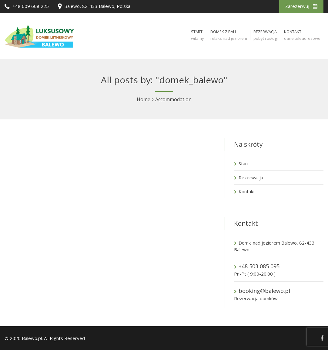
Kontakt (247, 191)
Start (244, 163)
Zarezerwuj (301, 6)
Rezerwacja (251, 177)
